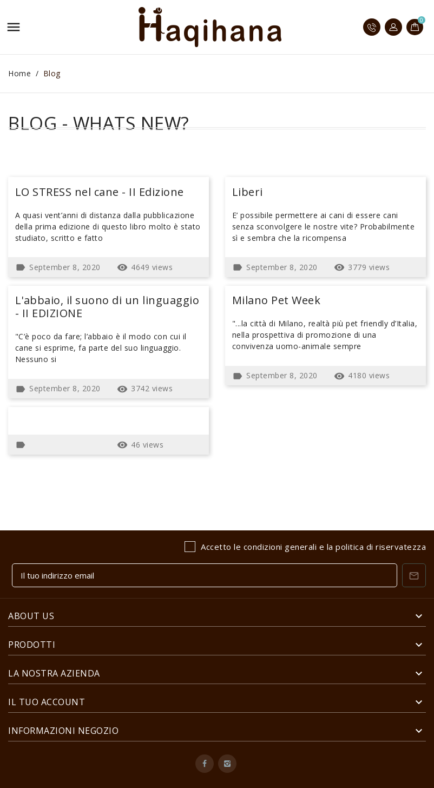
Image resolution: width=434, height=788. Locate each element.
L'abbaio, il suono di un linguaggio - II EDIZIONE (107, 306)
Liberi (247, 192)
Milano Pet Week (276, 300)
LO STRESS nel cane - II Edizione (99, 192)
